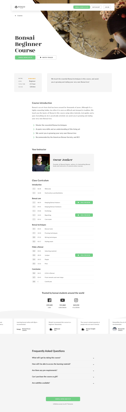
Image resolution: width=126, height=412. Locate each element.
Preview (84, 202)
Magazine (121, 330)
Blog (88, 330)
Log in (107, 7)
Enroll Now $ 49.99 (25, 57)
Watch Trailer (47, 57)
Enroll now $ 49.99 (81, 7)
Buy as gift (96, 7)
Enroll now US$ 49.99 (63, 399)
